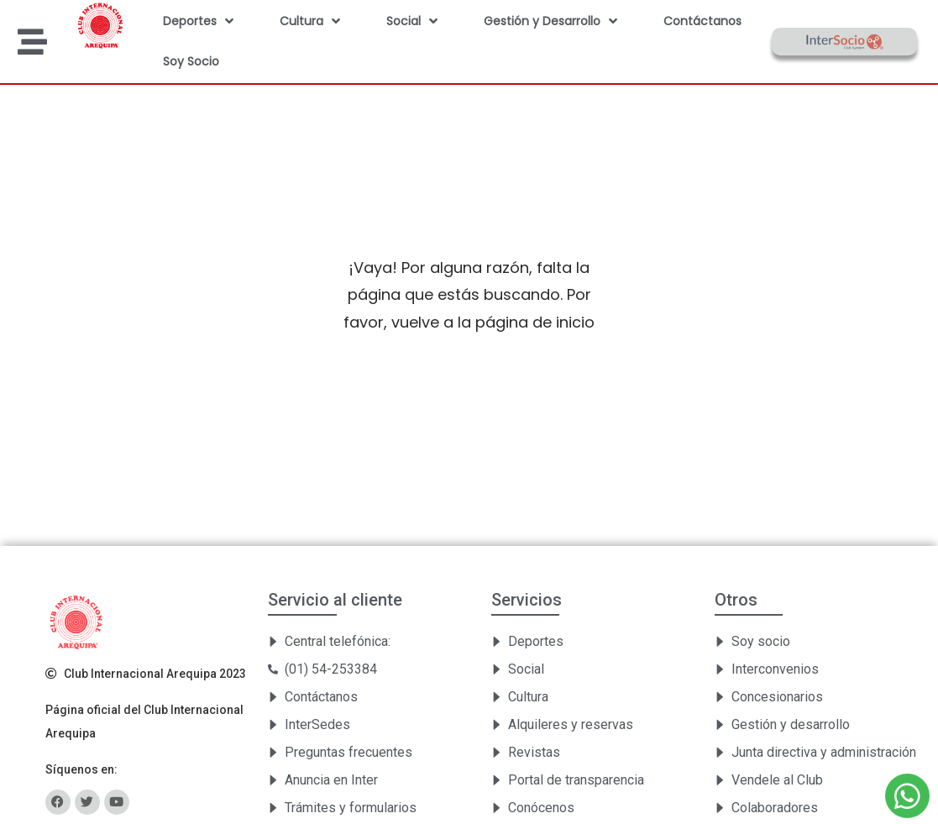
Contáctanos (702, 21)
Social (412, 21)
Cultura (310, 21)
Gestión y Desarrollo (550, 21)
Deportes (198, 21)
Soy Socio (191, 61)
